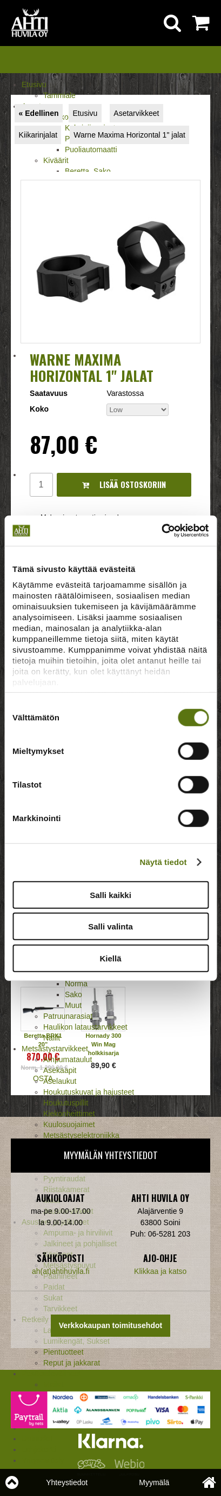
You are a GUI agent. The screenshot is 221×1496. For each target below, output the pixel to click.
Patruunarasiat (67, 1016)
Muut (73, 1005)
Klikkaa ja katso (160, 1271)
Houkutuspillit (65, 1102)
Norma (76, 983)
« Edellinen (39, 113)
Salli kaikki (110, 894)
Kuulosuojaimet (69, 1124)
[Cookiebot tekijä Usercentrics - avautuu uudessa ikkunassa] (161, 531)
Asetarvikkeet (136, 113)
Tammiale (59, 95)
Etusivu (34, 84)
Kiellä (110, 957)
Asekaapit (59, 1070)
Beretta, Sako (88, 171)
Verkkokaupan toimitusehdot (110, 1325)
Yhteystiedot (67, 1482)
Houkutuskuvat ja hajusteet (88, 1092)
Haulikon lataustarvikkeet (85, 1027)
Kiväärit (56, 160)
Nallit (51, 1037)
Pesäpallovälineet (51, 1373)
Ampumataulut (67, 1059)
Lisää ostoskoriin (124, 484)
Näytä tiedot (163, 862)
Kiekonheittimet (69, 1113)
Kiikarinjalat (38, 135)
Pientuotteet (63, 1352)
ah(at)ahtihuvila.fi (61, 1271)
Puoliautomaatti (91, 149)
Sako (73, 994)
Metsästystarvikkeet (55, 1048)
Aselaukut (59, 1081)
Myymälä (154, 1482)
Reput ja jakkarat (71, 1362)
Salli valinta (110, 926)
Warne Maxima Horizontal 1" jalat (129, 135)
